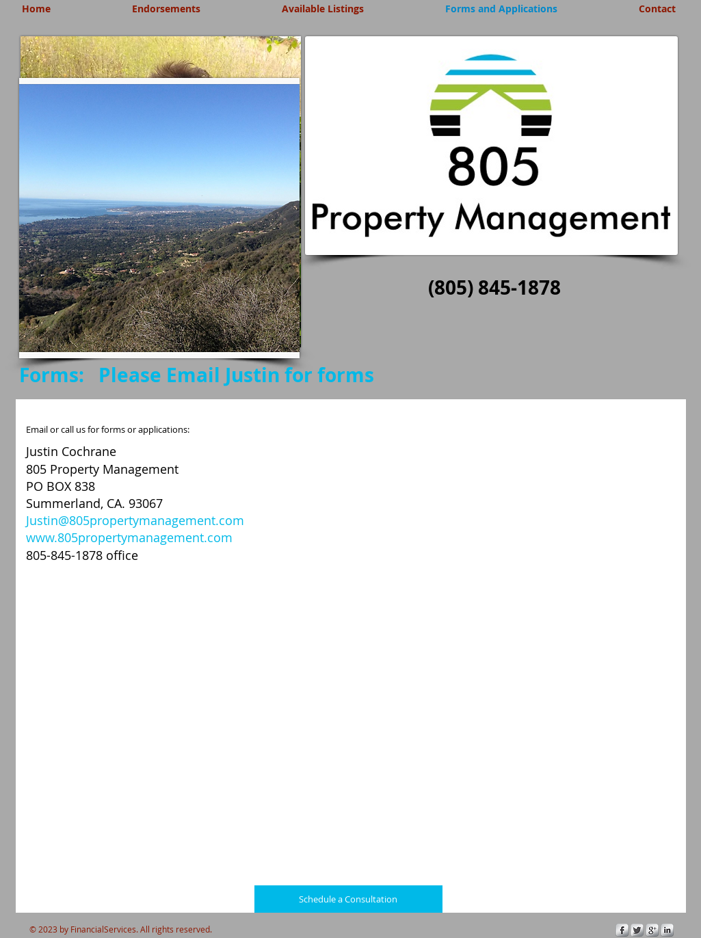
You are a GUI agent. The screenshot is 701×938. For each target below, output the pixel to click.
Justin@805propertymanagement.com (135, 520)
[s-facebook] (622, 930)
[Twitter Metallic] (637, 930)
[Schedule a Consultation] (348, 899)
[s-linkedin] (667, 930)
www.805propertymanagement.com (129, 537)
